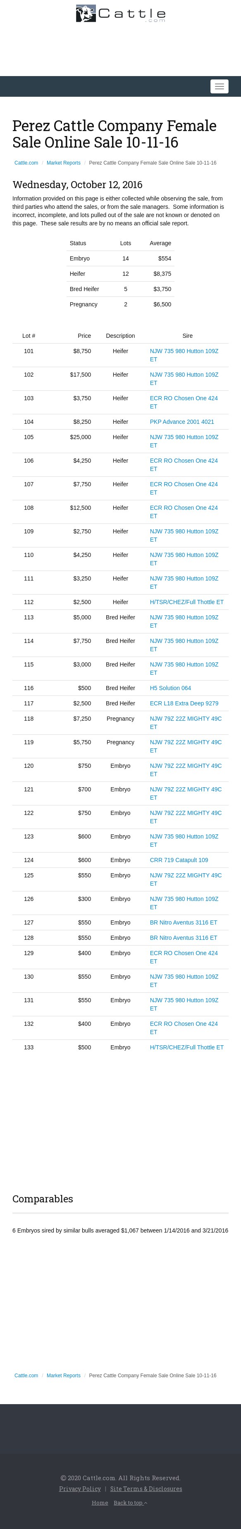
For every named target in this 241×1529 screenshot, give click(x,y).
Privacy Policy (77, 1488)
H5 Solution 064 (170, 688)
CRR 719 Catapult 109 (179, 860)
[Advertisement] (120, 1121)
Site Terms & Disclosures (148, 1488)
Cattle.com (26, 163)
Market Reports (64, 163)
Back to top (131, 1502)
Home (98, 1502)
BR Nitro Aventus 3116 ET (183, 922)
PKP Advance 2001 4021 (182, 421)
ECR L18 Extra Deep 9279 (184, 703)
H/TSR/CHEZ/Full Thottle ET (187, 602)
